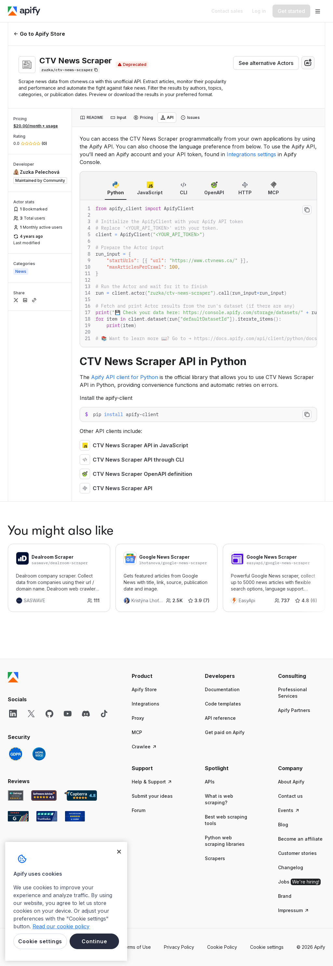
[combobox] (307, 62)
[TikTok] (104, 713)
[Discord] (86, 713)
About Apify (291, 781)
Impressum (293, 910)
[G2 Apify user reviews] (18, 816)
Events (289, 810)
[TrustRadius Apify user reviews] (46, 816)
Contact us (290, 796)
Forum (138, 810)
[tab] (91, 117)
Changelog (290, 867)
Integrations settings (251, 154)
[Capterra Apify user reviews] (80, 795)
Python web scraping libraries (225, 841)
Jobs (299, 882)
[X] (31, 713)
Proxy (138, 718)
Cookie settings (267, 947)
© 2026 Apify (311, 947)
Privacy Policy (179, 947)
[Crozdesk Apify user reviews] (75, 816)
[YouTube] (67, 713)
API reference (220, 718)
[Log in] (259, 11)
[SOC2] (39, 754)
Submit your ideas (152, 796)
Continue (94, 941)
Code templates (223, 703)
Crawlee (144, 746)
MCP (137, 732)
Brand (284, 896)
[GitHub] (49, 713)
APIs (210, 781)
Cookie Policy (222, 947)
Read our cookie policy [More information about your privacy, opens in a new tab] (61, 926)
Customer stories (297, 853)
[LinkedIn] (13, 713)
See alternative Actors (266, 63)
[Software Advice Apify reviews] (44, 795)
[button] (155, 676)
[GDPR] (15, 754)
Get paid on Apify (225, 732)
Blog (283, 824)
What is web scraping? (219, 799)
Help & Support (152, 781)
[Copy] (69, 70)
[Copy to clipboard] (307, 209)
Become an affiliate (300, 839)
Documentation (222, 689)
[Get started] (291, 11)
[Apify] (24, 11)
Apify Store (144, 689)
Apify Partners (294, 710)
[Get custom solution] (227, 11)
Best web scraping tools (226, 820)
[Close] (119, 852)
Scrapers (215, 858)
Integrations (145, 703)
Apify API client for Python (124, 377)
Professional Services (292, 693)
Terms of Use (136, 947)
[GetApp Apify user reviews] (15, 795)
